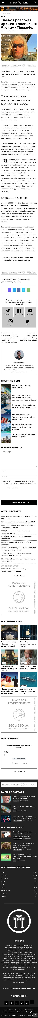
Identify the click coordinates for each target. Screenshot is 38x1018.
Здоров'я (6, 28)
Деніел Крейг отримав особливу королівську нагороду (28, 338)
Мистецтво (7, 56)
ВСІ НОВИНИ (19, 576)
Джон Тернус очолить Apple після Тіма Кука (28, 644)
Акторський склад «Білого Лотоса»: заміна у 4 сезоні (8, 644)
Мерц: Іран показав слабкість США (20, 522)
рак (19, 281)
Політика (6, 20)
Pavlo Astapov (19, 362)
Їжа (3, 52)
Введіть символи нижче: (10, 488)
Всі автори (29, 1010)
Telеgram (7, 311)
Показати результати (19, 763)
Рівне (4, 16)
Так (7, 752)
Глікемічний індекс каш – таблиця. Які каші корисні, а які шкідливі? (25, 857)
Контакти (20, 1012)
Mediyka (14, 1015)
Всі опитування (19, 771)
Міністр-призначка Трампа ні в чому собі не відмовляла (23, 417)
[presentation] (16, 494)
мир (14, 281)
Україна (5, 12)
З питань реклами (9, 1012)
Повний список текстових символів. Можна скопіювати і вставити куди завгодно (24, 834)
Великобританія (24, 279)
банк (8, 279)
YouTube (30, 311)
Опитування (19, 1010)
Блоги (4, 65)
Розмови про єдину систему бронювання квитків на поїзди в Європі (24, 397)
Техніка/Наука (8, 48)
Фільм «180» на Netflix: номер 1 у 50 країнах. (9, 669)
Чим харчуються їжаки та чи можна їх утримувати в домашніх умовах (23, 845)
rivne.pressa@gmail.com (25, 988)
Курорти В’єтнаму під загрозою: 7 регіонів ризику (22, 427)
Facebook (19, 311)
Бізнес (4, 24)
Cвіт (3, 7)
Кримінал (6, 40)
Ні (6, 755)
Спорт (4, 32)
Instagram (10, 322)
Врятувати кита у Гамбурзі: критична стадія (27, 691)
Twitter (27, 322)
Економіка (7, 36)
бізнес (14, 279)
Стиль (4, 44)
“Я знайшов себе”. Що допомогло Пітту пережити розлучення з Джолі (10, 339)
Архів (5, 1010)
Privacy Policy (30, 1012)
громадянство (6, 281)
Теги (11, 1010)
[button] (35, 3)
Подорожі (6, 60)
